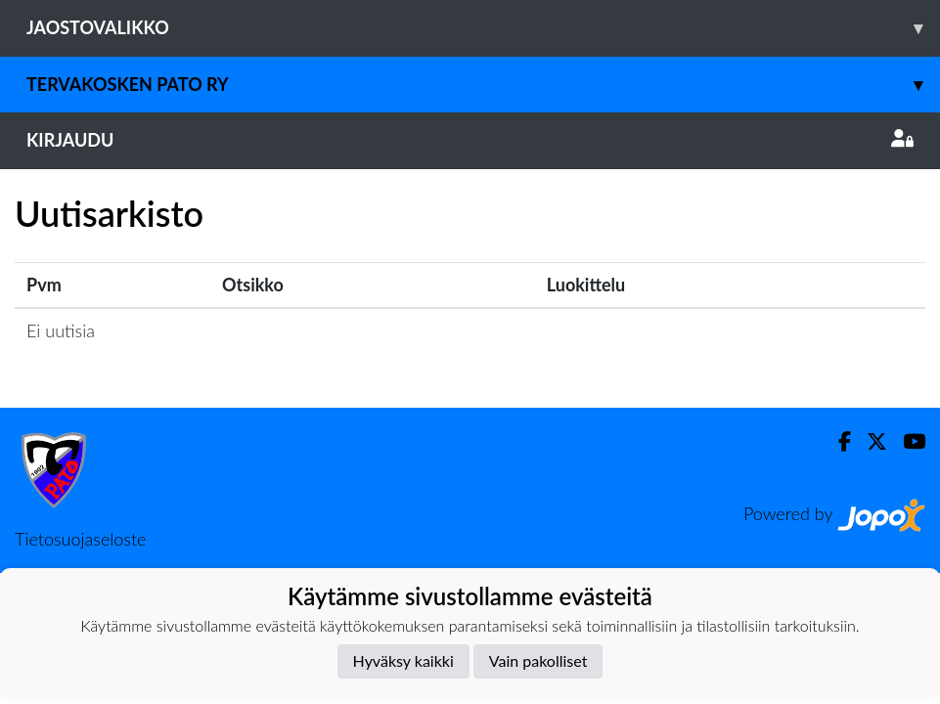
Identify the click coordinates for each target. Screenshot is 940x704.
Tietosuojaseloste (80, 539)
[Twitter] (869, 441)
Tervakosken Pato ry (483, 84)
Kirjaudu (470, 140)
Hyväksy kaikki (403, 660)
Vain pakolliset (538, 660)
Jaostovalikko (483, 28)
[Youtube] (906, 441)
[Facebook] (837, 441)
